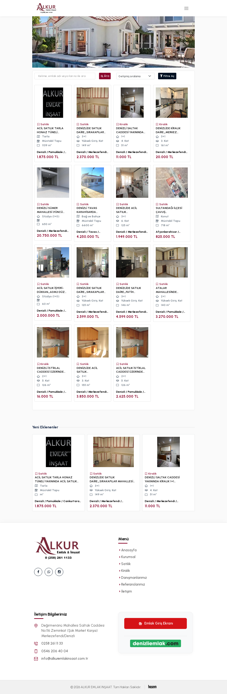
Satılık (124, 564)
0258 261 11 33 (52, 643)
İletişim (125, 591)
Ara (105, 76)
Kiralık (124, 571)
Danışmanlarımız (132, 578)
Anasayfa (127, 550)
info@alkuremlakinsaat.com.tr (64, 658)
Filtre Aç (167, 76)
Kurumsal (126, 557)
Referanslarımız (131, 584)
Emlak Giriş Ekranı (155, 623)
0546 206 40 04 (54, 651)
